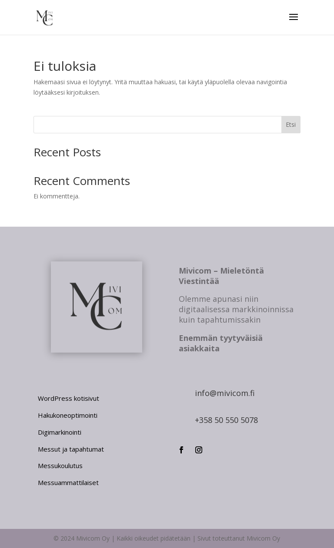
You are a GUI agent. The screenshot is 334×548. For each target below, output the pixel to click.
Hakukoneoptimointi (67, 415)
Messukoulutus (60, 465)
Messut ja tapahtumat (71, 449)
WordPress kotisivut (68, 398)
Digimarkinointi (59, 432)
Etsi (291, 124)
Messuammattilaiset (68, 482)
